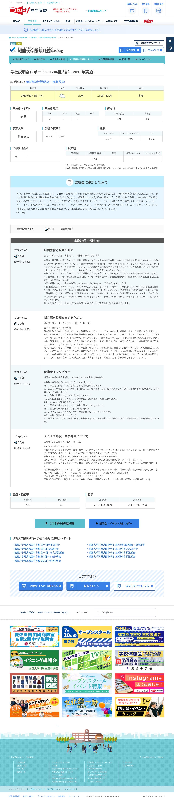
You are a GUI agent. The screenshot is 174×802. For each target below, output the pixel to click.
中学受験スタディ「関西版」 (153, 757)
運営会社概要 (14, 796)
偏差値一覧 (21, 772)
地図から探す (22, 766)
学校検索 (34, 37)
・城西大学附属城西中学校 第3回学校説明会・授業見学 (115, 544)
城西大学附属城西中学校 (47, 37)
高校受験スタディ (53, 3)
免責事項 (61, 796)
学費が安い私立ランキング (62, 772)
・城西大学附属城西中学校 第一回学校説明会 (36, 544)
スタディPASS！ (96, 782)
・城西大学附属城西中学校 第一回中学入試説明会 (38, 552)
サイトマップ (74, 796)
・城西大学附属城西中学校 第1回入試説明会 (35, 548)
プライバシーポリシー (46, 796)
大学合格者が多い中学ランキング (65, 769)
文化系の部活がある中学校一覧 (64, 782)
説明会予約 (129, 766)
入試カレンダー (95, 766)
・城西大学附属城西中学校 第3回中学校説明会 (110, 552)
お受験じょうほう (35, 3)
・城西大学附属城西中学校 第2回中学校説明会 (36, 560)
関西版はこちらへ (97, 11)
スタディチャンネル (62, 762)
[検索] (124, 612)
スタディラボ (70, 789)
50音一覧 (20, 769)
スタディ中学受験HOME (19, 37)
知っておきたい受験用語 (97, 772)
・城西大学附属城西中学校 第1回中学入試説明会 (112, 548)
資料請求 (128, 762)
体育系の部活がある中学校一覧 (64, 778)
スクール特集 (57, 775)
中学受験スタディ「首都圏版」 (23, 757)
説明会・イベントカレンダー (100, 762)
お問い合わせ (28, 796)
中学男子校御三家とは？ (97, 775)
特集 (55, 766)
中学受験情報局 (95, 769)
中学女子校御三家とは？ (97, 778)
